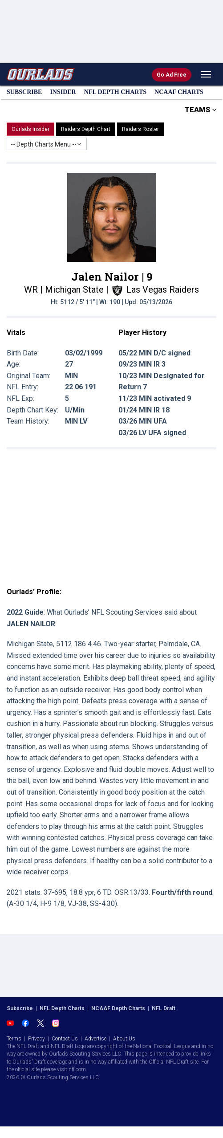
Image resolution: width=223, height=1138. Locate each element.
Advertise (95, 1039)
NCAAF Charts (178, 92)
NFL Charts (115, 92)
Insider (63, 92)
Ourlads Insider (30, 129)
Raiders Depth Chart (85, 129)
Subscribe (24, 92)
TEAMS (200, 110)
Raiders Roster (140, 129)
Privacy (36, 1039)
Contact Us (65, 1039)
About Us (124, 1039)
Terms (14, 1039)
